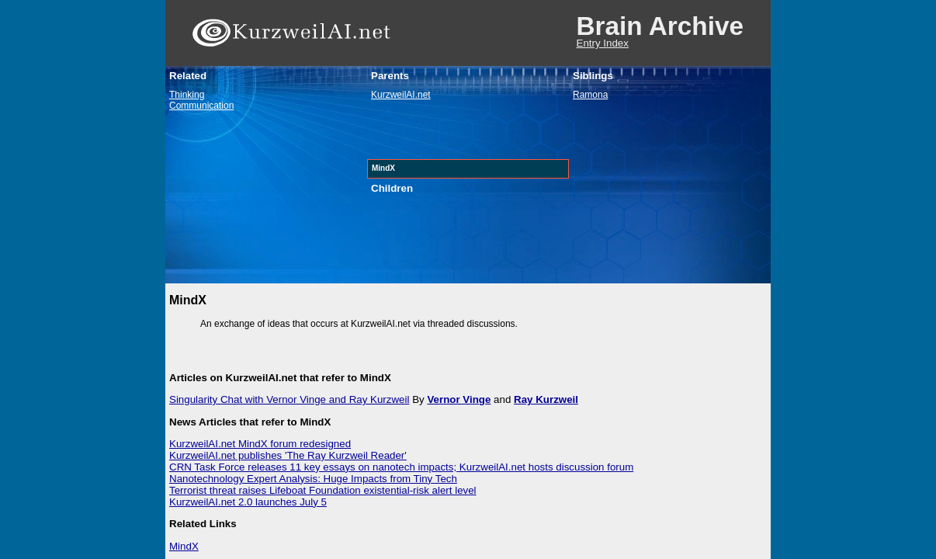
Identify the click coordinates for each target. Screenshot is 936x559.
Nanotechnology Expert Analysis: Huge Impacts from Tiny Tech (313, 478)
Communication (201, 105)
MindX (184, 546)
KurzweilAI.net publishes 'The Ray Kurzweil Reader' (288, 455)
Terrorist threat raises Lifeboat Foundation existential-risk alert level (323, 490)
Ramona (590, 94)
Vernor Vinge (459, 399)
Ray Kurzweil (546, 399)
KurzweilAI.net (401, 94)
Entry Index (603, 43)
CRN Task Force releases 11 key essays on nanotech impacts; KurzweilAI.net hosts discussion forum (401, 467)
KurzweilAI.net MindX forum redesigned (260, 444)
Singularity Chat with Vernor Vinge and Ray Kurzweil (289, 399)
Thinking (186, 94)
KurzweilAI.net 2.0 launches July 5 (248, 502)
